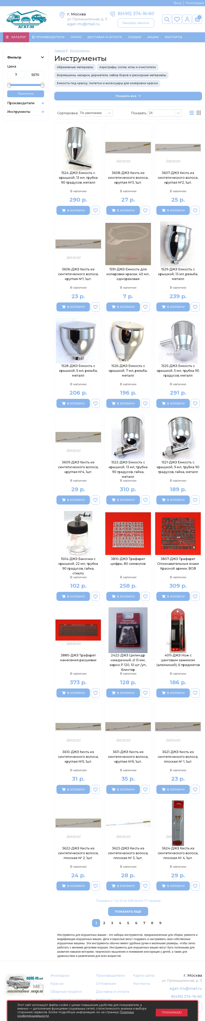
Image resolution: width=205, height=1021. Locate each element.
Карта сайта (144, 976)
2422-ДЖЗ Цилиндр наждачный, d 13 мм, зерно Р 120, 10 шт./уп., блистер (128, 663)
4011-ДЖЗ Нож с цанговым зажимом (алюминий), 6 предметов (178, 660)
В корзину (73, 210)
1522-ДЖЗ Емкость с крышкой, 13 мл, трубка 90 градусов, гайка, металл (128, 470)
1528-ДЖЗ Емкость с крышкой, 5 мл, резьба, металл (78, 371)
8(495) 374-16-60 (136, 13)
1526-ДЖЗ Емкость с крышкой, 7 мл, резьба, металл (128, 371)
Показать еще (128, 912)
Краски (57, 984)
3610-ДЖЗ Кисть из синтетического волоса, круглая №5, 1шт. (78, 757)
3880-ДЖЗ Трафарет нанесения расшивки (78, 658)
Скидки (134, 37)
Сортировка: (67, 113)
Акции (153, 37)
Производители (110, 976)
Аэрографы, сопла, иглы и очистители (127, 67)
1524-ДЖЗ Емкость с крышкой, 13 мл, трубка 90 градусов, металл (78, 178)
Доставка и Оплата (104, 37)
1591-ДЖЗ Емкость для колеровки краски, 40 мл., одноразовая (128, 274)
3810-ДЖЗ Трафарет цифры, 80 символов (128, 561)
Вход (177, 3)
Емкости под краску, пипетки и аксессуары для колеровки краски (107, 83)
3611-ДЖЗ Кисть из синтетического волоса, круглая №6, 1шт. (128, 757)
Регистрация (194, 3)
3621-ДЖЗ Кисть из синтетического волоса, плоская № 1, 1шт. (178, 757)
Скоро (75, 37)
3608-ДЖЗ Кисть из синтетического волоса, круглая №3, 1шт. (128, 178)
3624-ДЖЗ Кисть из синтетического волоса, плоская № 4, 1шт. (178, 853)
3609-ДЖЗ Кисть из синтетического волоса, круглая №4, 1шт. (78, 467)
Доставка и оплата (112, 992)
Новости (103, 1000)
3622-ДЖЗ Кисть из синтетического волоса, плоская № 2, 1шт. (78, 853)
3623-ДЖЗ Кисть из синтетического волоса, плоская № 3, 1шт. (128, 853)
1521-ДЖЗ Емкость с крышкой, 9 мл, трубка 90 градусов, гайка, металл (178, 467)
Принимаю (172, 1011)
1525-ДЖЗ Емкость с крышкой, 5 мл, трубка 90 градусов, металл (178, 371)
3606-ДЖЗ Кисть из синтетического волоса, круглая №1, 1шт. (78, 274)
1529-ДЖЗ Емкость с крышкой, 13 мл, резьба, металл (178, 274)
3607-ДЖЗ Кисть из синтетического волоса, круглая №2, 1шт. (178, 178)
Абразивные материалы (75, 67)
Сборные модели (66, 992)
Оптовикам (106, 984)
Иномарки (59, 976)
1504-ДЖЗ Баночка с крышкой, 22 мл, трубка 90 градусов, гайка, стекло (78, 566)
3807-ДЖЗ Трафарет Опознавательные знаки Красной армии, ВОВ (178, 564)
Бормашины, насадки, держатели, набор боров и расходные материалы (111, 75)
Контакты (173, 37)
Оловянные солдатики (70, 1000)
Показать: (139, 113)
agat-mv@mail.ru (83, 24)
